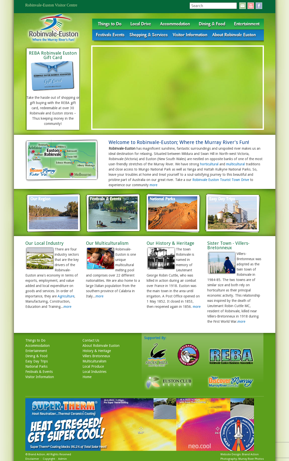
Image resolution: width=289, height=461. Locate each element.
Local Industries (94, 372)
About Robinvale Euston (234, 34)
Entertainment (246, 24)
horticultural (209, 164)
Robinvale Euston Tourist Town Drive (220, 180)
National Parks (36, 366)
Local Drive (140, 24)
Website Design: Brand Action (239, 454)
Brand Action (36, 454)
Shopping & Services (148, 34)
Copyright (49, 459)
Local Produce (93, 366)
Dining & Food (212, 24)
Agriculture (66, 296)
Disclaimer (32, 459)
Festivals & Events (39, 372)
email (242, 5)
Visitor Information (190, 34)
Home (87, 377)
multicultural (235, 164)
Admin (62, 459)
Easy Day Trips (36, 361)
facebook (259, 5)
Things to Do (110, 24)
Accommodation (175, 24)
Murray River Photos (251, 459)
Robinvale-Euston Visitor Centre (51, 5)
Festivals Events (110, 34)
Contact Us (91, 340)
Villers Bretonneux (96, 356)
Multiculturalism (94, 361)
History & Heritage (97, 351)
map (62, 160)
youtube (251, 5)
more (153, 185)
